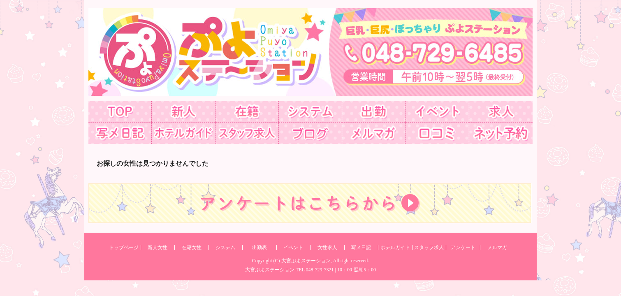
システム (225, 247)
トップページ (124, 247)
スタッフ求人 (429, 247)
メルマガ (497, 247)
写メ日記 (361, 247)
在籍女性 (192, 247)
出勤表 (259, 247)
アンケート (463, 247)
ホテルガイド (395, 247)
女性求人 (327, 247)
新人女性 (157, 247)
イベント (293, 247)
